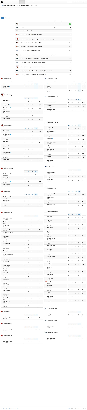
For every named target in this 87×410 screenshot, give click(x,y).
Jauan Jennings (6, 152)
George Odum (6, 243)
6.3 (83, 135)
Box (2, 18)
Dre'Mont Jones (50, 271)
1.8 (83, 153)
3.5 (83, 110)
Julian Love (49, 216)
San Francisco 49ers (7, 173)
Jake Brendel (6, 204)
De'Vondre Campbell (8, 254)
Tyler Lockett (50, 127)
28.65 (40, 87)
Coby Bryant (49, 285)
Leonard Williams (51, 245)
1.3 (83, 157)
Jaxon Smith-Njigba (51, 142)
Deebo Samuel (6, 107)
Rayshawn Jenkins (51, 256)
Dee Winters (6, 261)
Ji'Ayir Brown (6, 236)
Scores (22, 2)
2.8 (39, 119)
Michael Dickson (50, 326)
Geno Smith (49, 86)
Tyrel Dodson (50, 231)
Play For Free (77, 2)
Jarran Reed (49, 252)
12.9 (83, 102)
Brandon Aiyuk (6, 145)
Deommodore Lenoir (8, 232)
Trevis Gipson (50, 281)
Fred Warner (6, 221)
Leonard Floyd (6, 290)
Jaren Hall (49, 90)
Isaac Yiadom (6, 268)
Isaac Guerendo (6, 111)
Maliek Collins (6, 265)
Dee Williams (50, 179)
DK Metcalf (49, 138)
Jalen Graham (6, 297)
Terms (4, 408)
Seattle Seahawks (51, 172)
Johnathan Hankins (51, 242)
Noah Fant (49, 135)
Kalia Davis (5, 283)
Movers (7, 2)
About (2, 408)
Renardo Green (6, 239)
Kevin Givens (6, 279)
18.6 (83, 87)
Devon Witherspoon (51, 238)
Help (18, 408)
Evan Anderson (6, 301)
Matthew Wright (7, 229)
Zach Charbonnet (51, 109)
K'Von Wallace (50, 260)
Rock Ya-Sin (6, 276)
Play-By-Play (7, 18)
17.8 (40, 131)
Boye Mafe (49, 249)
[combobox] (69, 2)
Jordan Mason (6, 115)
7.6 (39, 101)
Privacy (7, 408)
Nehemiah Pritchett (51, 300)
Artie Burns (49, 267)
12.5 (83, 128)
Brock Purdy (6, 86)
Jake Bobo (49, 153)
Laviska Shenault (51, 145)
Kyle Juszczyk (6, 100)
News (17, 2)
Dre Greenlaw (6, 294)
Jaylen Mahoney (7, 305)
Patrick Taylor (6, 118)
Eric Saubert (6, 156)
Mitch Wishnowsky (7, 329)
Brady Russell (50, 160)
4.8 (83, 139)
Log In (83, 2)
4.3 (83, 142)
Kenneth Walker (50, 102)
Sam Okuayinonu (7, 247)
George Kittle (6, 130)
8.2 (39, 115)
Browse (35, 2)
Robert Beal (6, 258)
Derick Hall (49, 289)
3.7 (39, 145)
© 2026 (69, 408)
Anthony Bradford (51, 204)
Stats (12, 2)
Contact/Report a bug (12, 408)
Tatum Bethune (6, 200)
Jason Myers (49, 314)
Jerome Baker (50, 227)
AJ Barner (49, 156)
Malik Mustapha (7, 250)
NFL (2, 5)
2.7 (39, 153)
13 (39, 229)
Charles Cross (50, 201)
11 (39, 174)
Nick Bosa (5, 272)
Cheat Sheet (28, 2)
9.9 (39, 112)
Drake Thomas (50, 274)
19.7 (40, 108)
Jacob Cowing (6, 159)
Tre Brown (49, 234)
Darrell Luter (6, 225)
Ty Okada (49, 292)
